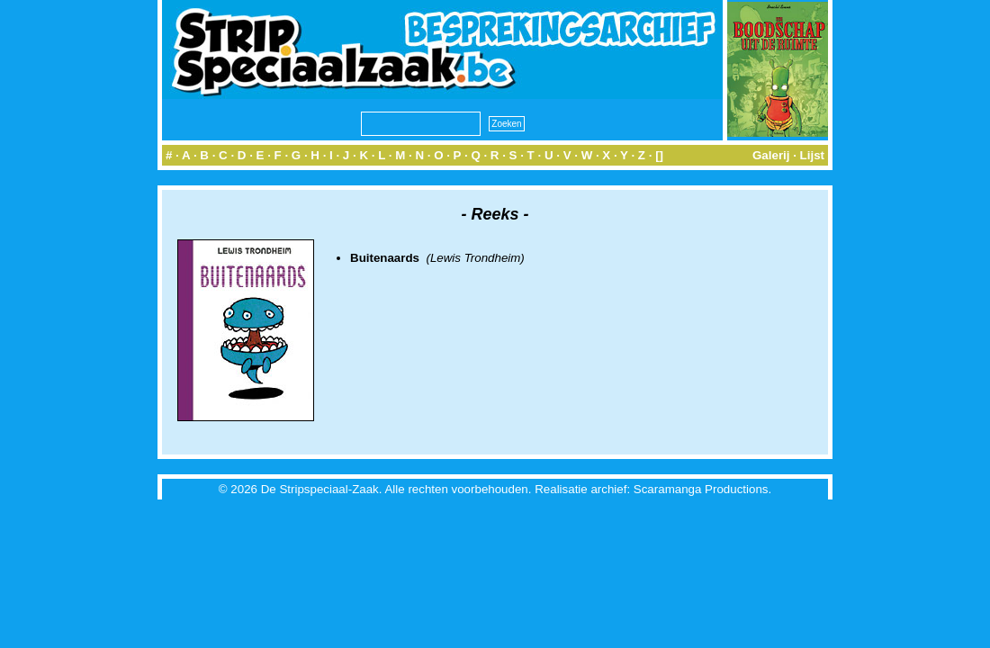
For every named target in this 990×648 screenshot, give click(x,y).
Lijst (812, 155)
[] (659, 155)
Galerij (771, 155)
